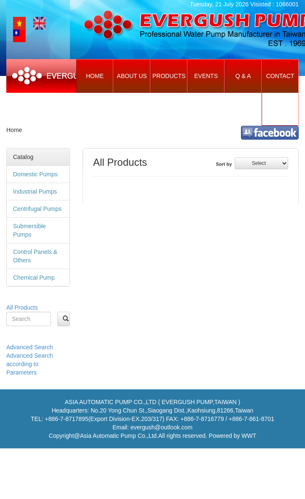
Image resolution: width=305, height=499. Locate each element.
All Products (22, 307)
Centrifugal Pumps (37, 208)
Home (95, 76)
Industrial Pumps (35, 191)
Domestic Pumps (35, 174)
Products (169, 76)
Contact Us (280, 92)
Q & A (243, 76)
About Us (132, 76)
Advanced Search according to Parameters (29, 364)
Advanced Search (29, 347)
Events (206, 76)
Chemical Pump (34, 277)
